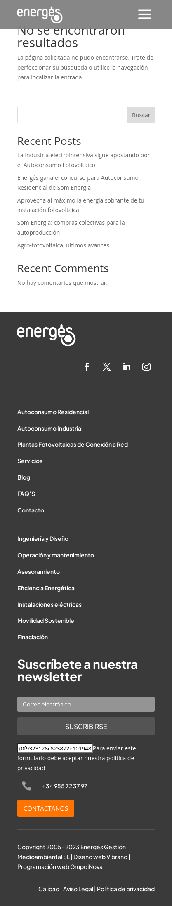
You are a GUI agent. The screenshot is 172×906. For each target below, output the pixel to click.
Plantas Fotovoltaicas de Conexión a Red (72, 444)
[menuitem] (144, 14)
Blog (23, 477)
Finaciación (32, 636)
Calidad (48, 888)
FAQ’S (26, 493)
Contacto (30, 510)
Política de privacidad (126, 888)
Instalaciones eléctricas (49, 604)
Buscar (141, 115)
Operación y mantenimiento (55, 555)
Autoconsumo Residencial (53, 411)
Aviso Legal (78, 888)
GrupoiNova (86, 866)
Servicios (29, 460)
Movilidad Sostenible (45, 620)
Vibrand (116, 856)
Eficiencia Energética (46, 588)
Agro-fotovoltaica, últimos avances (63, 245)
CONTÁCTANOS (46, 808)
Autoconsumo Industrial (49, 428)
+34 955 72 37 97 (64, 786)
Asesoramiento (38, 571)
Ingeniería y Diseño (42, 538)
